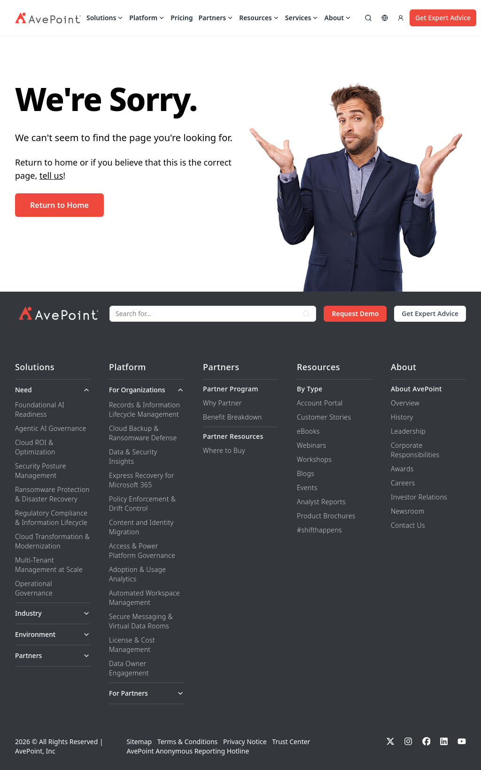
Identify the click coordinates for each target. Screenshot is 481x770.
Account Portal (320, 402)
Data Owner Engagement (129, 668)
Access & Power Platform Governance (142, 550)
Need (52, 389)
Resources (259, 18)
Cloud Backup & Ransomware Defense (143, 433)
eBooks (308, 431)
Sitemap (139, 741)
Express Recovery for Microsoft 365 (141, 480)
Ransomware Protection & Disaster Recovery (52, 494)
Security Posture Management (40, 470)
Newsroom (408, 511)
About (337, 18)
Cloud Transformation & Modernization (52, 541)
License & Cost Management (132, 644)
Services (302, 18)
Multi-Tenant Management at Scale (49, 565)
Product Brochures (326, 515)
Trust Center (291, 741)
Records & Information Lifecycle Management (144, 409)
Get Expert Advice (443, 17)
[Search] (203, 313)
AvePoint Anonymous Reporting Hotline (187, 750)
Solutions (105, 18)
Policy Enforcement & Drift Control (142, 503)
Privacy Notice (245, 741)
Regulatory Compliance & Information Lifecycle (51, 517)
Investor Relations (419, 496)
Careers (403, 482)
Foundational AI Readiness (39, 409)
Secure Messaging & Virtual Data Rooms (141, 621)
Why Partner (222, 402)
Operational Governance (34, 588)
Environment (52, 634)
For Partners (146, 693)
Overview (405, 402)
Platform (147, 18)
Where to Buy (224, 450)
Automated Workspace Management (144, 597)
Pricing (182, 18)
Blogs (305, 473)
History (402, 417)
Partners (216, 18)
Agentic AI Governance (50, 428)
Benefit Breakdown (232, 417)
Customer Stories (324, 417)
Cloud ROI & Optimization (35, 447)
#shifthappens (319, 529)
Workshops (314, 459)
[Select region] (385, 18)
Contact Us (408, 525)
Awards (402, 468)
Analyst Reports (321, 501)
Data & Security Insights (133, 456)
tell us (51, 175)
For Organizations (146, 389)
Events (307, 487)
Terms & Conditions (187, 741)
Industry (52, 613)
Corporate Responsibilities (415, 450)
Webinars (311, 445)
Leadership (408, 431)
